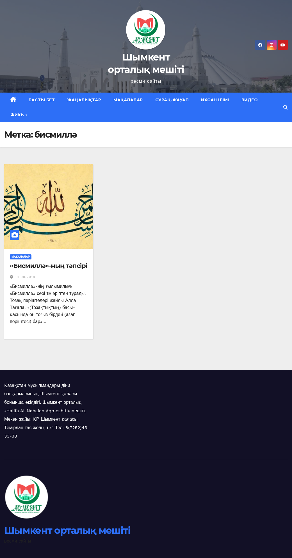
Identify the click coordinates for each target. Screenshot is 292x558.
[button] (285, 107)
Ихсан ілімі (215, 99)
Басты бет (42, 99)
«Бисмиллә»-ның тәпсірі (48, 266)
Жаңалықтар (84, 99)
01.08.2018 (25, 277)
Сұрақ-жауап (172, 99)
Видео (249, 99)
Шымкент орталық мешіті (67, 530)
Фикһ (17, 114)
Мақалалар (128, 99)
